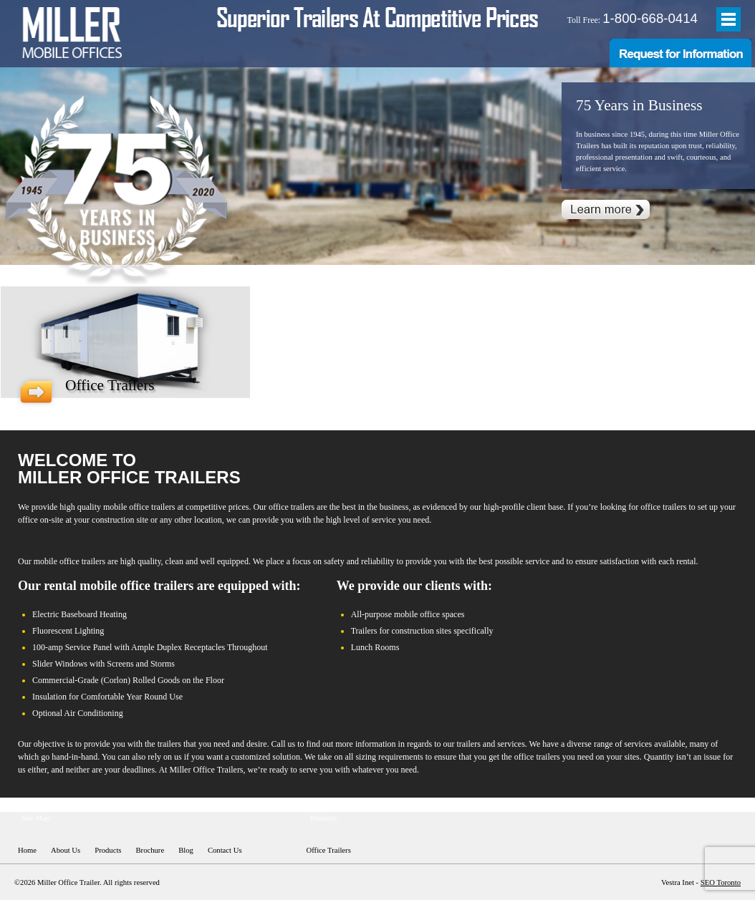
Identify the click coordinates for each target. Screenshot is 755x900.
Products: (324, 818)
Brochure (150, 850)
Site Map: (36, 818)
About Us (65, 850)
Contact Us (225, 850)
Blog (185, 850)
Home (27, 850)
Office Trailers (329, 850)
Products (108, 850)
